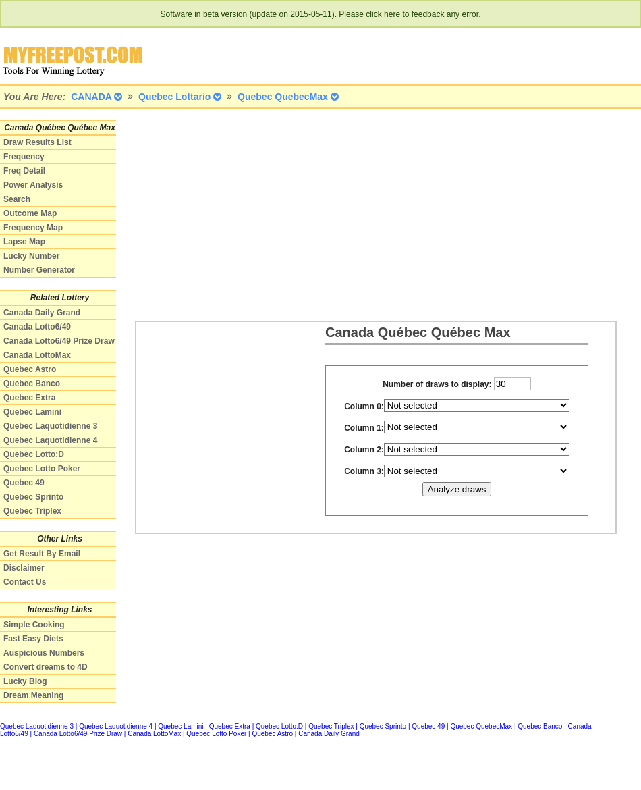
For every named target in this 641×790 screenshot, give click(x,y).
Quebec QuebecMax (481, 726)
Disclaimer (24, 568)
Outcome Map (30, 213)
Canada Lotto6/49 (37, 327)
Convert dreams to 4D (45, 667)
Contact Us (24, 582)
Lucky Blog (25, 681)
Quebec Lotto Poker (41, 468)
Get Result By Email (41, 553)
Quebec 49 (24, 483)
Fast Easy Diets (33, 638)
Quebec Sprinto (33, 497)
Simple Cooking (34, 624)
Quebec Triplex (32, 511)
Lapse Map (24, 241)
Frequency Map (33, 227)
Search (16, 199)
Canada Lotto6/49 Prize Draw (59, 341)
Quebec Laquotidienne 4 (50, 440)
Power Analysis (33, 185)
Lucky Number (31, 256)
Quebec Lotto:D (33, 454)
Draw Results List (37, 142)
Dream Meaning (33, 695)
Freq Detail (24, 171)
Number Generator (39, 270)
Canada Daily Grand (41, 312)
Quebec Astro (29, 369)
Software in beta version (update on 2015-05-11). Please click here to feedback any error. (321, 14)
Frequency (24, 156)
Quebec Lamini (32, 412)
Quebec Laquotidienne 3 (50, 426)
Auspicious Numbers (43, 653)
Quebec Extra (29, 397)
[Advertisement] (261, 214)
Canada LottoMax (37, 355)
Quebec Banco (31, 383)
